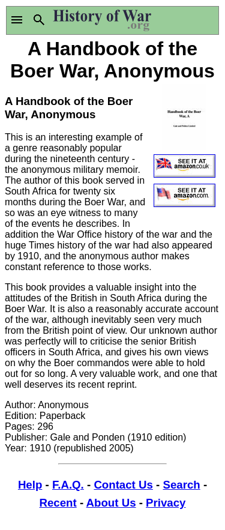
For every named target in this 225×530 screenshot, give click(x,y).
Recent (58, 502)
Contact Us (123, 484)
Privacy (165, 502)
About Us (111, 502)
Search (181, 484)
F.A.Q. (68, 484)
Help (30, 484)
